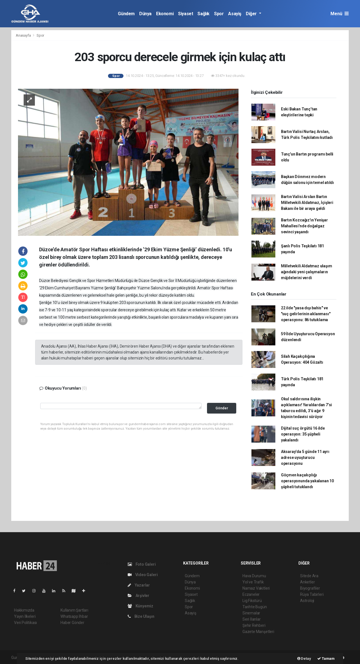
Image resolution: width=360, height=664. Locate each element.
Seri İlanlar (251, 619)
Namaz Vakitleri (256, 588)
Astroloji (307, 600)
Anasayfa (24, 35)
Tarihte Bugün (254, 607)
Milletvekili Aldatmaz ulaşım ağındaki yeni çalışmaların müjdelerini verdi (306, 272)
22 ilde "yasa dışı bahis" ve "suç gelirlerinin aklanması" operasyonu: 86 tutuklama (305, 314)
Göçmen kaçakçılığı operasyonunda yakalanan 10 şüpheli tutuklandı (307, 481)
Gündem (126, 13)
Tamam (326, 658)
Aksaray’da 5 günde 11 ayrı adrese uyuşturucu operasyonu (305, 457)
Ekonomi (165, 13)
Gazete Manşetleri (258, 631)
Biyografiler (310, 588)
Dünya (145, 13)
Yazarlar (139, 585)
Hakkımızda (24, 610)
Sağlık (203, 13)
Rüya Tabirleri (311, 594)
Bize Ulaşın (141, 616)
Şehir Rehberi (254, 625)
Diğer (252, 13)
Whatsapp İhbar (74, 616)
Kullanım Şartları (74, 610)
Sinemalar (251, 613)
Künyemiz (140, 606)
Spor (219, 13)
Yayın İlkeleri (24, 616)
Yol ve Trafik (253, 582)
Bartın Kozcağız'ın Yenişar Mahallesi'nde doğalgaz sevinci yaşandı (304, 226)
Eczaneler (251, 594)
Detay (304, 658)
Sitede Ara (309, 576)
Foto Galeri (142, 564)
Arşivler (138, 595)
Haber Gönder (72, 622)
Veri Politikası (25, 622)
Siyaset (185, 13)
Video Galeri (143, 574)
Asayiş (234, 13)
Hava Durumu (254, 576)
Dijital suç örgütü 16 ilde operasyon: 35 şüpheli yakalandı (303, 434)
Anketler (307, 582)
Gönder (221, 408)
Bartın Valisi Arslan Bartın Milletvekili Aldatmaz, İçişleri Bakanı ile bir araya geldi (307, 202)
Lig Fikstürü (252, 600)
